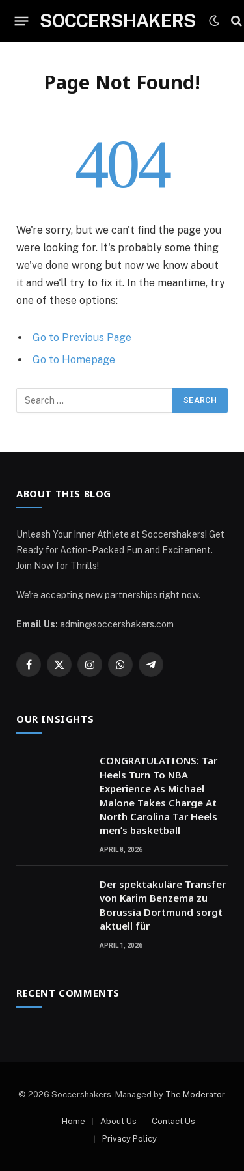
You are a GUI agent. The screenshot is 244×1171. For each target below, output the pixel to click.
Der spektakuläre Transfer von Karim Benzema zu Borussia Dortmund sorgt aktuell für (163, 904)
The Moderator (194, 1094)
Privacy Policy (129, 1139)
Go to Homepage (74, 359)
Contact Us (173, 1121)
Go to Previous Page (82, 337)
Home (73, 1121)
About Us (118, 1121)
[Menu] (22, 21)
